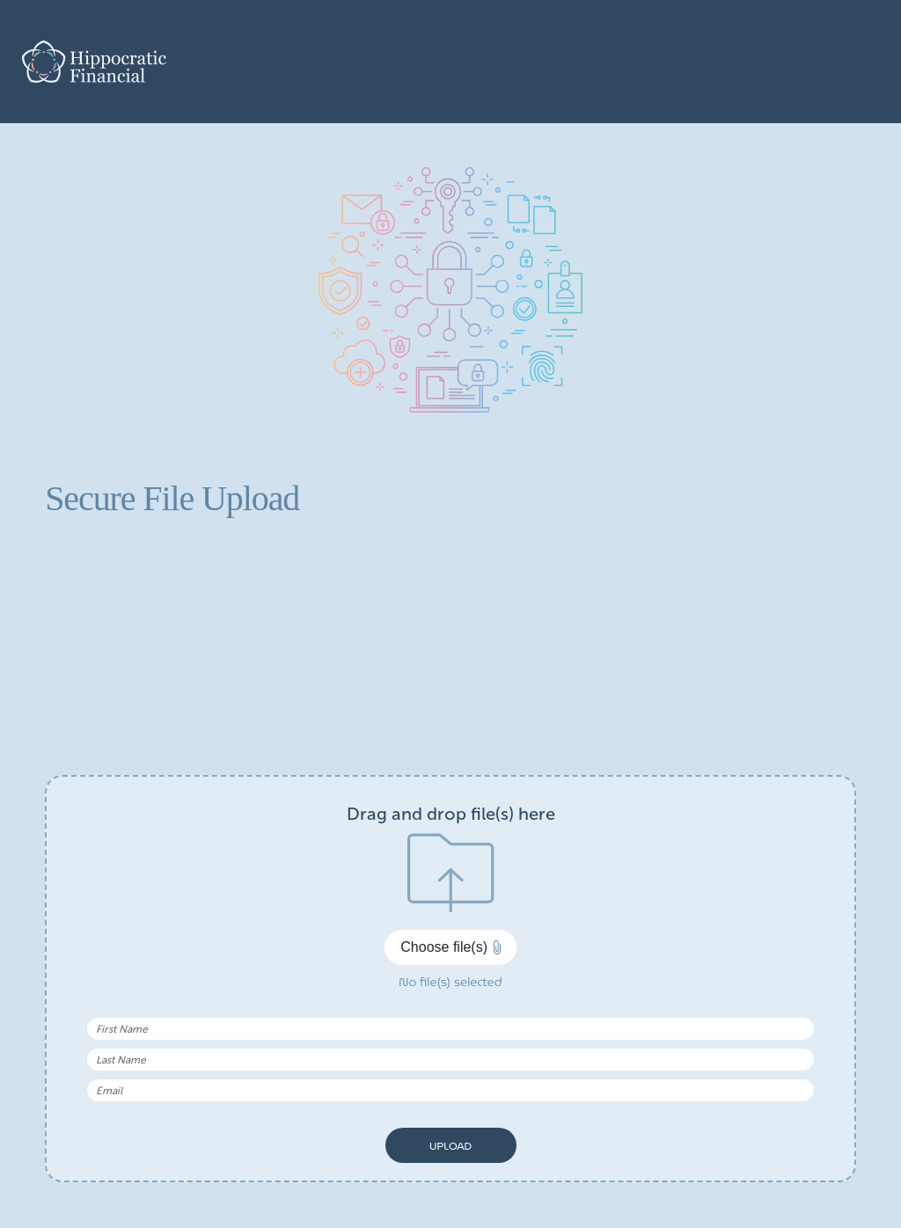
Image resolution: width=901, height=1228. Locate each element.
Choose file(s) (450, 946)
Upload (450, 1145)
